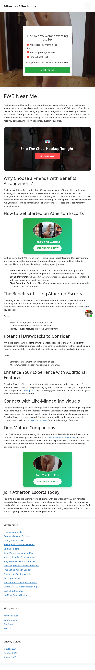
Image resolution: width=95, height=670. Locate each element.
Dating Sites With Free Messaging (20, 586)
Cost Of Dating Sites (13, 590)
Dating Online (10, 619)
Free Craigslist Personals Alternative (21, 565)
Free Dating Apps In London (17, 569)
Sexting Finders (11, 548)
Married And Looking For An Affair (20, 582)
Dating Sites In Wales (14, 540)
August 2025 (10, 657)
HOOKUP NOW (47, 156)
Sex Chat (8, 628)
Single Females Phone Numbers (19, 561)
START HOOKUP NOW (47, 248)
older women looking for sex (61, 437)
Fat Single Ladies (12, 578)
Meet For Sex (47, 69)
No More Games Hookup (16, 595)
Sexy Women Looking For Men (19, 553)
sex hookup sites (39, 420)
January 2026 (10, 648)
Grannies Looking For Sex (16, 536)
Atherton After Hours (20, 6)
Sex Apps (8, 624)
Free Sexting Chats (13, 531)
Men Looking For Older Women (19, 557)
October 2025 (10, 653)
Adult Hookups (11, 615)
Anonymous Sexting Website (18, 574)
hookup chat (29, 390)
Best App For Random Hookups (19, 544)
